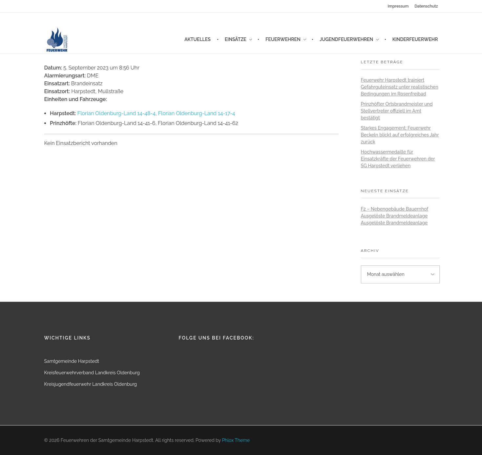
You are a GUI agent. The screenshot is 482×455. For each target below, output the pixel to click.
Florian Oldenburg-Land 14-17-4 (196, 113)
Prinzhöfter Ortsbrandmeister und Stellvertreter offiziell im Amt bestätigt (397, 110)
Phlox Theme (236, 440)
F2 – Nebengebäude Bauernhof (395, 209)
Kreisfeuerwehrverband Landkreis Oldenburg (92, 372)
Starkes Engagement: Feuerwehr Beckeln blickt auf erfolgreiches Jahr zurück (400, 134)
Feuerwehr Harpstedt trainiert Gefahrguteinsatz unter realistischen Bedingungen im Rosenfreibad (399, 86)
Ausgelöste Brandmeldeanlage (394, 215)
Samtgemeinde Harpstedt (71, 361)
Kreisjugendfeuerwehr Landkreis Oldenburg (90, 384)
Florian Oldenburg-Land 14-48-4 (116, 113)
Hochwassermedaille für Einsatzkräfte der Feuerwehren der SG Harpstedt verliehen (398, 158)
